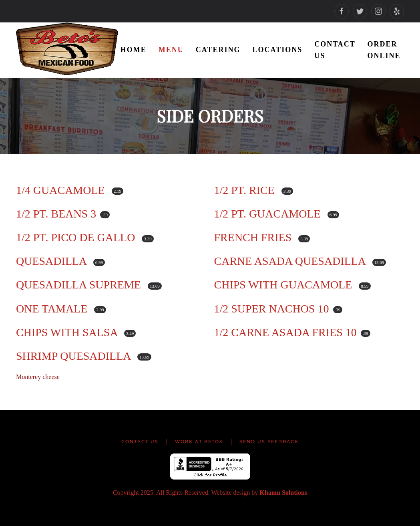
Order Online (384, 50)
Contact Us (334, 50)
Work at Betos (199, 441)
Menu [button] (171, 50)
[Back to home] (68, 50)
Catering (218, 50)
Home (134, 50)
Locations (277, 50)
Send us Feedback (269, 441)
